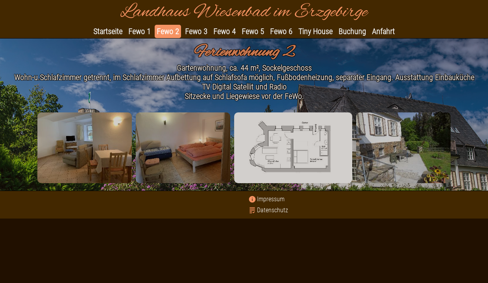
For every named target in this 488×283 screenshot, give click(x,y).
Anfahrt (383, 31)
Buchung (352, 31)
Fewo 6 (281, 31)
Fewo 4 (224, 31)
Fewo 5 (253, 31)
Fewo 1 (139, 31)
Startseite (107, 31)
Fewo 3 (196, 31)
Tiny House (315, 31)
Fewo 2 (168, 31)
